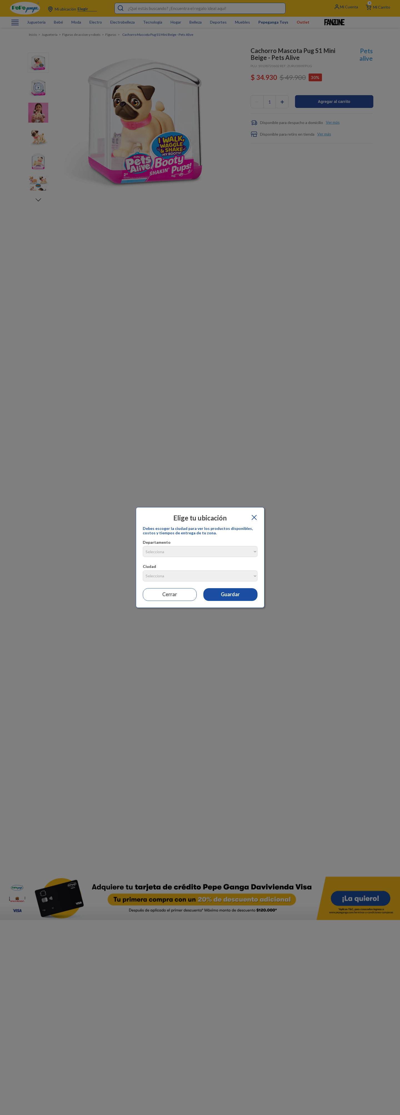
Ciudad (149, 566)
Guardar (230, 594)
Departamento (157, 542)
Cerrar (169, 594)
